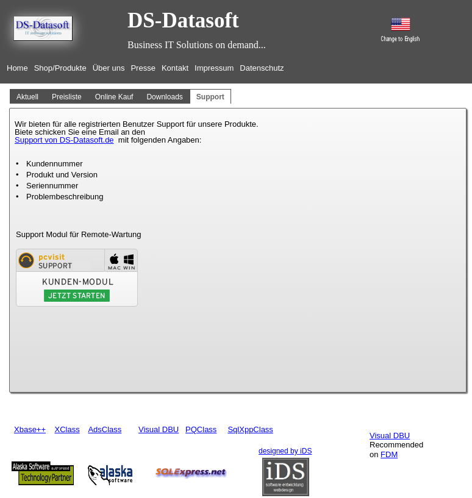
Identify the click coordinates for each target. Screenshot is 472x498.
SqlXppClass (250, 429)
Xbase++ (30, 429)
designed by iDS (285, 451)
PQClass (200, 429)
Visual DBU (390, 435)
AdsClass (104, 429)
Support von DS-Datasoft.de (64, 139)
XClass (67, 429)
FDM (389, 454)
